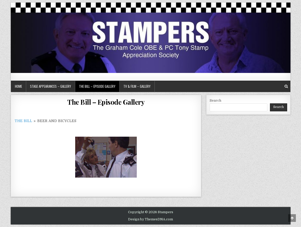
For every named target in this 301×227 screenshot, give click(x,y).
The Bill (23, 121)
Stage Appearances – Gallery (50, 86)
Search (215, 100)
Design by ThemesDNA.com (150, 219)
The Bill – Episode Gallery (97, 86)
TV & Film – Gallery (137, 86)
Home (18, 86)
